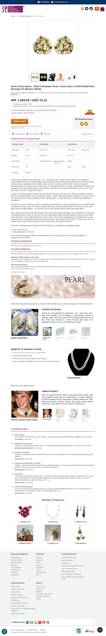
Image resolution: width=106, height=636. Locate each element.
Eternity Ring (15, 600)
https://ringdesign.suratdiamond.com (22, 268)
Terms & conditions (17, 630)
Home (13, 16)
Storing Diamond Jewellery (19, 603)
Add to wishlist (34, 134)
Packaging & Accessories (44, 594)
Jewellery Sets (15, 570)
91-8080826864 (44, 2)
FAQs (38, 562)
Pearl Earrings (39, 16)
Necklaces (14, 565)
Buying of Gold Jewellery (19, 597)
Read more (14, 94)
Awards (38, 599)
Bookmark (47, 134)
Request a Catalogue (43, 596)
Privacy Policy (40, 586)
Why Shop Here (41, 572)
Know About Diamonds (68, 557)
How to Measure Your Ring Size (71, 574)
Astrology (14, 572)
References (39, 567)
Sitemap (42, 630)
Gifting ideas (15, 575)
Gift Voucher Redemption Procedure (73, 566)
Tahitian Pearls (15, 592)
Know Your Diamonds (18, 613)
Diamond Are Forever (18, 589)
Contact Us (39, 560)
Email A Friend (20, 134)
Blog (37, 575)
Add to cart (20, 121)
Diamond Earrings (24, 16)
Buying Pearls (65, 563)
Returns (38, 570)
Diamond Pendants (17, 560)
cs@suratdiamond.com (61, 2)
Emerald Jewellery (17, 595)
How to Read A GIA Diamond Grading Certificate (23, 610)
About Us (39, 557)
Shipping (39, 591)
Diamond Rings (16, 557)
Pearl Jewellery (16, 567)
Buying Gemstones (67, 560)
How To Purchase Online (69, 568)
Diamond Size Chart (67, 571)
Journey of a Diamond (18, 606)
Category (39, 565)
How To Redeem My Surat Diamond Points (72, 578)
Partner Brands (16, 586)
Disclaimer (39, 589)
